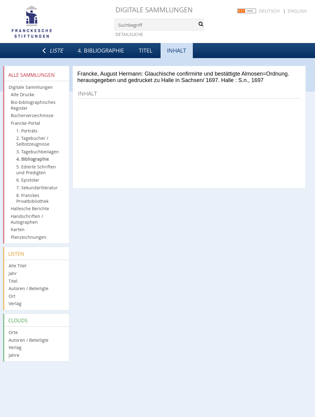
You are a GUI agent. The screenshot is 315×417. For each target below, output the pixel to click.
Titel (145, 50)
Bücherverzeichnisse (32, 115)
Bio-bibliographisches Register (33, 105)
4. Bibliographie (101, 50)
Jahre (14, 355)
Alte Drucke (22, 94)
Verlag (15, 303)
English (297, 11)
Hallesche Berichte (30, 208)
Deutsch (269, 11)
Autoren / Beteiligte (29, 288)
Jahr (13, 273)
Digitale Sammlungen (154, 9)
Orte (13, 332)
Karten (18, 229)
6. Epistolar (27, 180)
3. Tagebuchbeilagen (37, 152)
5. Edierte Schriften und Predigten (36, 169)
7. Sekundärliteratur (37, 188)
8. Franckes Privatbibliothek (32, 198)
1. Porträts (26, 131)
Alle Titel (17, 266)
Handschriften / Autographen (27, 219)
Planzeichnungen (28, 237)
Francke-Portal (25, 123)
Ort (12, 296)
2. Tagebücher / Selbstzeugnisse (32, 141)
